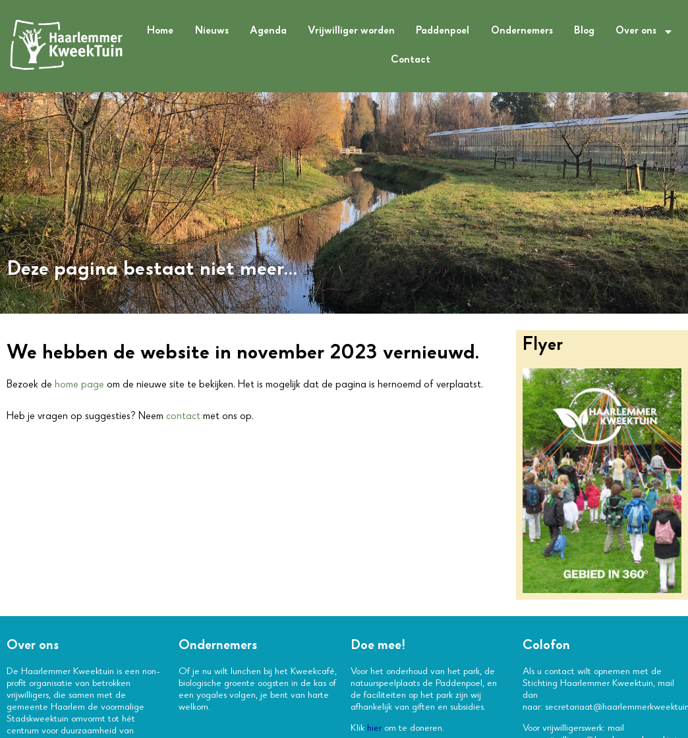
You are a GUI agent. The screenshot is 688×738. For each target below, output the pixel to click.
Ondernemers (522, 31)
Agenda (268, 31)
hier (374, 729)
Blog (584, 31)
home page (79, 385)
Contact (410, 60)
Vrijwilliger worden (351, 31)
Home (160, 31)
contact (183, 417)
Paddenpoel (442, 31)
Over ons (645, 31)
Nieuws (212, 31)
